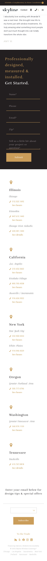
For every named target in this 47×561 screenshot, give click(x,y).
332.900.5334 (18, 336)
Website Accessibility (31, 546)
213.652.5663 (18, 269)
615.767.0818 (18, 464)
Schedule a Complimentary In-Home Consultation (24, 3)
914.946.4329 (18, 351)
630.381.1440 (18, 231)
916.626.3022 (18, 298)
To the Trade (23, 534)
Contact (24, 10)
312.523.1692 (18, 202)
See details (17, 235)
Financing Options (15, 546)
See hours (17, 205)
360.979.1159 (18, 426)
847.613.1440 (18, 216)
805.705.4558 (18, 284)
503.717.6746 (18, 389)
